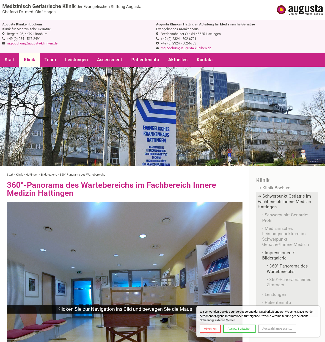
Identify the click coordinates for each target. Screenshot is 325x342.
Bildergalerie (49, 174)
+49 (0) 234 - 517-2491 (24, 39)
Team (50, 59)
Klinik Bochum (276, 187)
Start (10, 59)
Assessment (109, 59)
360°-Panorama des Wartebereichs (287, 269)
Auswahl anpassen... (277, 328)
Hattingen (32, 174)
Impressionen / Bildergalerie (278, 255)
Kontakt (205, 59)
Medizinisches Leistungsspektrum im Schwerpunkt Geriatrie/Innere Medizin (285, 236)
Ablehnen (210, 328)
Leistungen (76, 59)
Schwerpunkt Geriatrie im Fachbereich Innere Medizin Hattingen (284, 202)
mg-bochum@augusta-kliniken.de (32, 43)
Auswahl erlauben (239, 328)
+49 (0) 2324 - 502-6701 (178, 39)
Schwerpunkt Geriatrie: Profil (285, 217)
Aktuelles (177, 59)
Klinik (29, 59)
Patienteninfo (145, 59)
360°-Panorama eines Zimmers (289, 282)
